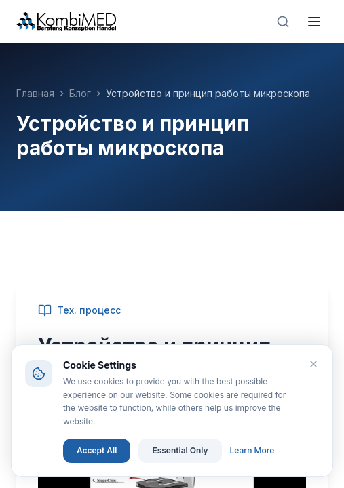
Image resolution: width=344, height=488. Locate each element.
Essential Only (180, 450)
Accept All (97, 450)
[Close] (313, 364)
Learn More (252, 450)
